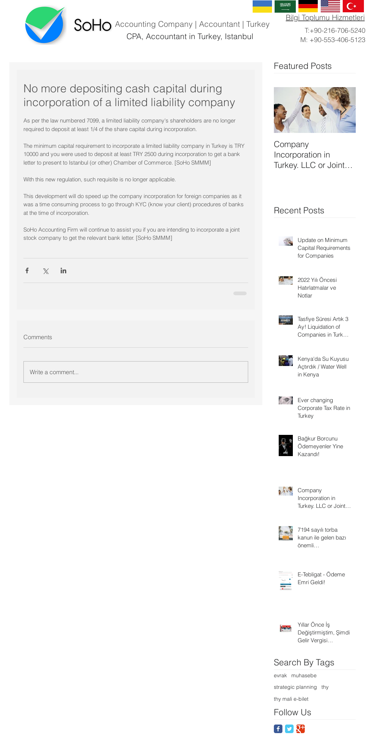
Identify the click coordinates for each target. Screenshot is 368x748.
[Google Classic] (300, 729)
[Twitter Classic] (289, 729)
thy (325, 687)
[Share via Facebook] (27, 270)
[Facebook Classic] (278, 729)
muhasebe (304, 675)
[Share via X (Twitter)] (45, 270)
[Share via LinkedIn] (63, 270)
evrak (280, 675)
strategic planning (295, 687)
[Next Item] (343, 110)
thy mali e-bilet (291, 699)
